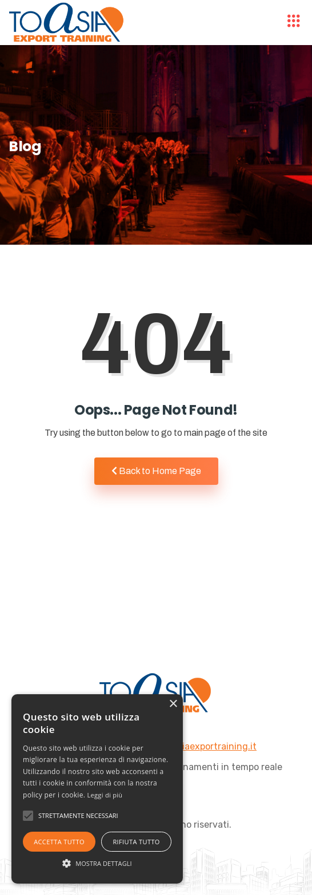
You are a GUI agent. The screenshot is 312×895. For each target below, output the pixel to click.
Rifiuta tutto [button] (136, 841)
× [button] (173, 704)
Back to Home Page (156, 471)
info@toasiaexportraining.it (197, 746)
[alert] (97, 789)
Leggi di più (105, 795)
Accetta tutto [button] (59, 841)
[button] (97, 863)
